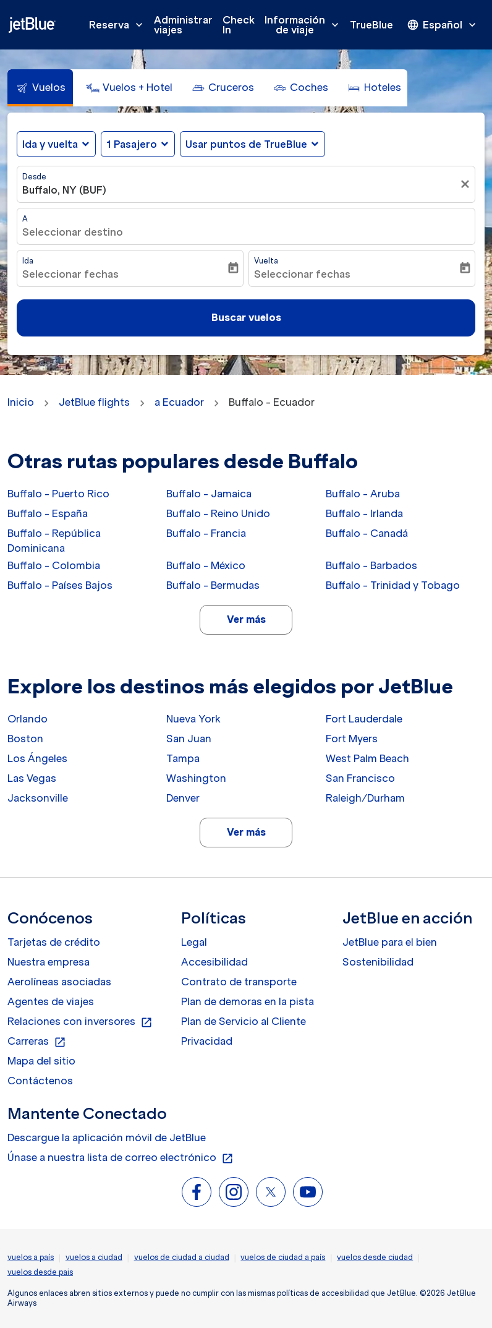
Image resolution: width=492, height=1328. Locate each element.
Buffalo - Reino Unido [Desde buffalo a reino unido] (218, 513)
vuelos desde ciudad (375, 1257)
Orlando (27, 719)
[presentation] (442, 24)
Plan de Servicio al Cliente (243, 1021)
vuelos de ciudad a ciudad (181, 1257)
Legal (194, 942)
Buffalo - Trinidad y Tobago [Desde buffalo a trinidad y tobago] (393, 585)
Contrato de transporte (239, 981)
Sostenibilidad (378, 962)
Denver (183, 798)
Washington (196, 778)
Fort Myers (352, 738)
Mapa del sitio (41, 1061)
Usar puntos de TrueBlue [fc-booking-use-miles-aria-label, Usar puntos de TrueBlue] (246, 144)
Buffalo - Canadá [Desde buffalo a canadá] (367, 533)
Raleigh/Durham (365, 798)
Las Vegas (31, 778)
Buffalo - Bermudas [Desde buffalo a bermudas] (213, 585)
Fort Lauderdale (364, 719)
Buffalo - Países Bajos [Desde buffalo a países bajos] (59, 585)
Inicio (20, 402)
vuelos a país (30, 1257)
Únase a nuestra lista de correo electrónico (120, 1158)
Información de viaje (305, 24)
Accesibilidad (214, 962)
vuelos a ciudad (94, 1257)
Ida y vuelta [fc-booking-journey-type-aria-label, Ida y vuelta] (50, 144)
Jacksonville (37, 798)
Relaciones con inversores (80, 1022)
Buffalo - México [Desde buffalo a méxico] (205, 565)
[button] (138, 144)
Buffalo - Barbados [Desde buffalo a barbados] (371, 565)
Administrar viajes (183, 25)
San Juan (188, 738)
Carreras (36, 1041)
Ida (27, 260)
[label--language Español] (442, 24)
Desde (34, 176)
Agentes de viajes (50, 1001)
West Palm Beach (367, 758)
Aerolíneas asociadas (59, 981)
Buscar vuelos (246, 317)
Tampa (183, 758)
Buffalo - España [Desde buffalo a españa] (47, 513)
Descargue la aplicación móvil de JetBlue (106, 1137)
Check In (239, 25)
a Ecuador (179, 402)
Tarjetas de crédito (53, 942)
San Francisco (360, 778)
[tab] (40, 87)
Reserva (119, 24)
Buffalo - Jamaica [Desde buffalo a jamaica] (209, 493)
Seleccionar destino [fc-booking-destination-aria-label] (72, 232)
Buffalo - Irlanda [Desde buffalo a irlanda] (364, 513)
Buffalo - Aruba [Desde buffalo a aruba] (363, 493)
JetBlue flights (94, 402)
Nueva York (193, 719)
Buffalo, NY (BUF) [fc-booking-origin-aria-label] (64, 190)
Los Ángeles (37, 758)
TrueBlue (371, 25)
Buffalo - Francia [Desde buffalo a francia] (206, 533)
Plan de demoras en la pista (247, 1001)
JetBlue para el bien (389, 942)
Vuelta (266, 260)
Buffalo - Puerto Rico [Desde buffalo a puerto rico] (58, 493)
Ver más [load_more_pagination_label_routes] (246, 619)
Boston (25, 738)
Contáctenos (40, 1080)
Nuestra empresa (48, 962)
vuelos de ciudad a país (282, 1257)
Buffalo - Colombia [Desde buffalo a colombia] (53, 565)
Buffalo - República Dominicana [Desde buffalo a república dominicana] (54, 540)
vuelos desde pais (40, 1272)
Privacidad (206, 1041)
